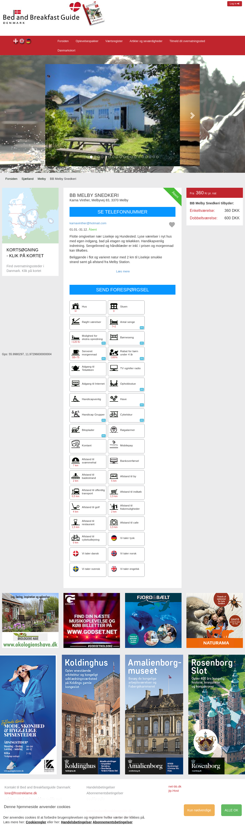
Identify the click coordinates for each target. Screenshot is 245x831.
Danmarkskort (66, 50)
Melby (42, 179)
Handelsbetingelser (101, 787)
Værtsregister (114, 41)
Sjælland (27, 179)
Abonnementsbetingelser (105, 793)
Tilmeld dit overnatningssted (187, 41)
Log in (234, 3)
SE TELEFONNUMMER (122, 211)
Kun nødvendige (199, 810)
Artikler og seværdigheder (146, 41)
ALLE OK (231, 810)
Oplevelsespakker (87, 41)
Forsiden (63, 41)
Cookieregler (36, 822)
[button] (53, 115)
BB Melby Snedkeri (16, 42)
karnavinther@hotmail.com (88, 223)
